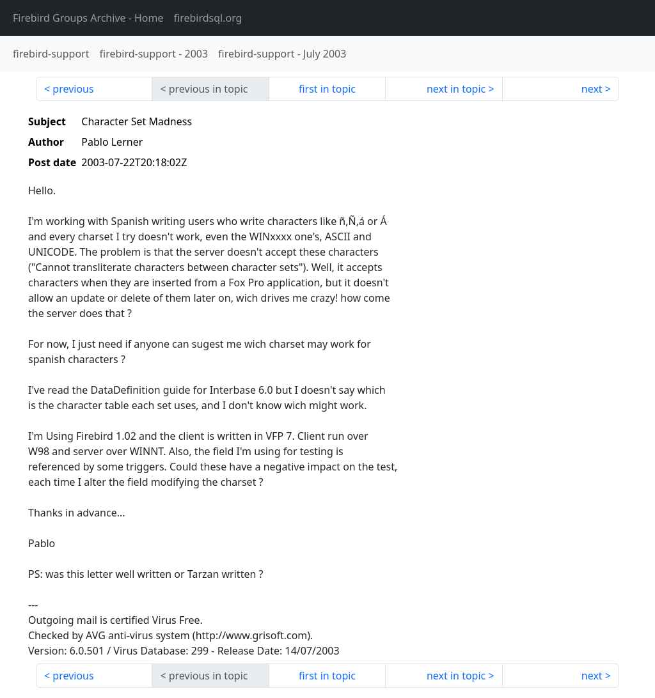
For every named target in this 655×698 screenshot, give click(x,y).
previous (72, 89)
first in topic (327, 89)
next (592, 89)
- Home (88, 18)
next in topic (456, 89)
